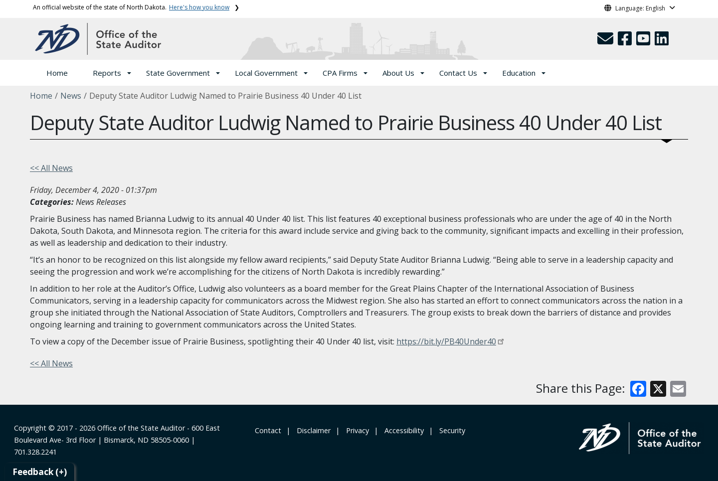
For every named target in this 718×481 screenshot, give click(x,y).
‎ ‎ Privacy (355, 430)
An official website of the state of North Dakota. (131, 7)
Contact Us (458, 73)
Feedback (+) (39, 472)
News (70, 95)
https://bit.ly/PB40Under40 (446, 341)
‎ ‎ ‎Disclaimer (312, 430)
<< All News (51, 167)
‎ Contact (267, 430)
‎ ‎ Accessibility (402, 430)
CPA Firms (340, 73)
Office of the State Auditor (141, 428)
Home (57, 73)
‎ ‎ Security (450, 430)
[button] (606, 41)
